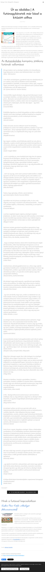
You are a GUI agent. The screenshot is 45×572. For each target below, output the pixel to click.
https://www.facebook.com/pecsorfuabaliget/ (13, 555)
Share (4, 559)
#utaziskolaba (13, 61)
